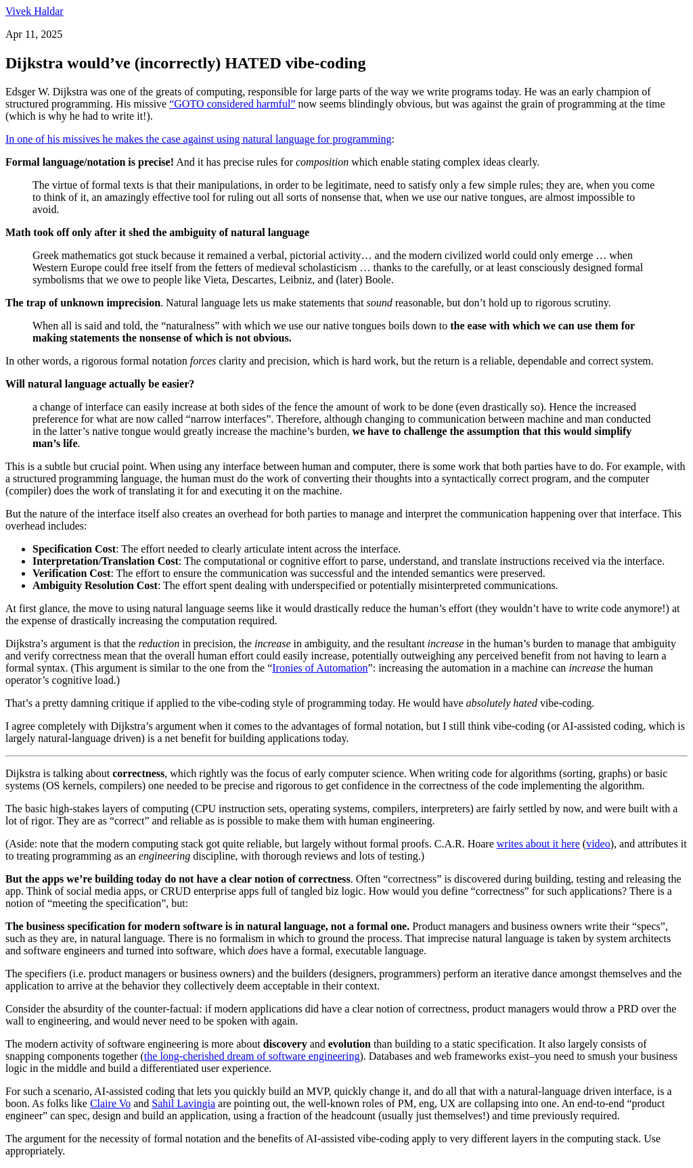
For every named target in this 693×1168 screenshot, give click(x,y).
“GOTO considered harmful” (232, 104)
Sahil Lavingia (183, 1103)
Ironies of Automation (319, 668)
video (598, 843)
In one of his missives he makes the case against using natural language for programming (198, 139)
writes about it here (538, 843)
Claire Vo (110, 1103)
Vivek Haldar (34, 11)
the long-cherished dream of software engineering (252, 1056)
